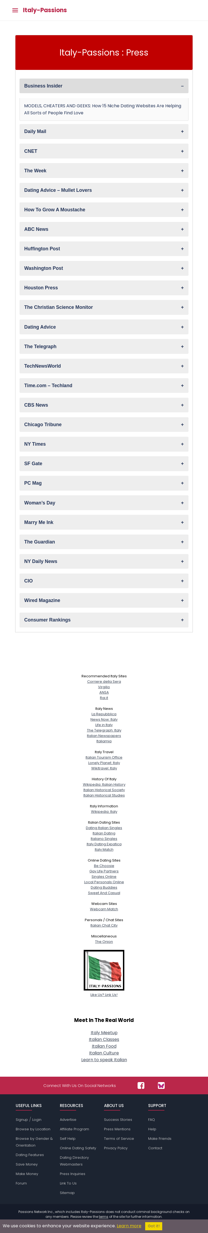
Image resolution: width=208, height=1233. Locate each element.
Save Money (27, 1164)
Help (152, 1129)
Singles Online (104, 876)
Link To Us (68, 1183)
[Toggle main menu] (15, 10)
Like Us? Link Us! (104, 992)
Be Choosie (104, 865)
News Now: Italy (104, 719)
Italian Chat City (104, 925)
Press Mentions (117, 1129)
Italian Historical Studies (104, 795)
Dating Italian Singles (104, 827)
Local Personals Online (104, 882)
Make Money (27, 1173)
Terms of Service (119, 1138)
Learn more (129, 1226)
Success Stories (118, 1119)
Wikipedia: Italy (104, 811)
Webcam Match (104, 909)
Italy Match (104, 849)
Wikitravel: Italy (104, 768)
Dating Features (30, 1154)
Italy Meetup (104, 1033)
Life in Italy (104, 724)
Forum (21, 1183)
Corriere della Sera (104, 681)
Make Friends (159, 1138)
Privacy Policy (116, 1148)
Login (36, 1119)
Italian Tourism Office (104, 757)
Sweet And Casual (104, 892)
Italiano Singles (104, 838)
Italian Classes (104, 1039)
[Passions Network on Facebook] (141, 1085)
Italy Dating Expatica (104, 844)
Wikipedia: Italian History (104, 784)
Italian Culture (104, 1053)
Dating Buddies (104, 887)
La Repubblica (104, 714)
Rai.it (104, 697)
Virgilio (104, 687)
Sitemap (67, 1192)
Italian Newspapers (104, 735)
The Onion (104, 941)
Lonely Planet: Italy (104, 762)
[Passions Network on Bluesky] (161, 1085)
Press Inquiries (72, 1173)
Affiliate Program (74, 1129)
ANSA (104, 692)
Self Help (68, 1138)
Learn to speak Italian (104, 1060)
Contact (155, 1148)
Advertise (68, 1119)
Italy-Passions (45, 10)
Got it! (154, 1226)
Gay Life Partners (104, 871)
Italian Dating (104, 833)
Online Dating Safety (78, 1148)
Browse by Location (33, 1129)
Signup (22, 1119)
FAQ (151, 1119)
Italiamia (104, 741)
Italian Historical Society (104, 789)
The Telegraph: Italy (104, 730)
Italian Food (104, 1046)
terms (103, 1216)
